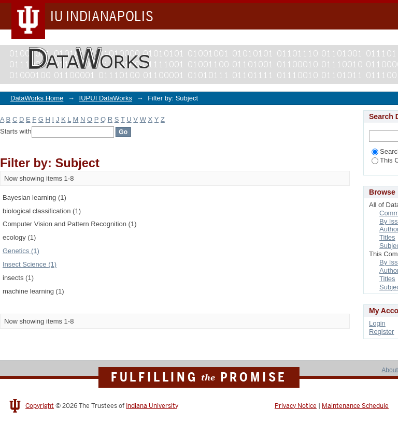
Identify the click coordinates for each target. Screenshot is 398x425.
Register (381, 331)
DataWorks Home (36, 98)
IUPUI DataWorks (105, 98)
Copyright (39, 406)
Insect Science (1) (29, 264)
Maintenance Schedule (355, 406)
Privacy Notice (296, 406)
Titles (387, 237)
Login (377, 323)
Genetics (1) (21, 251)
